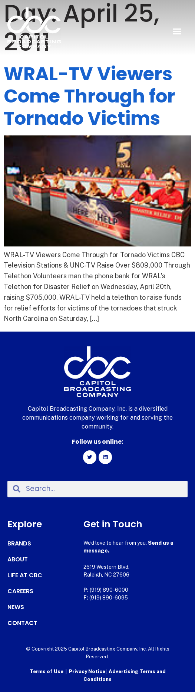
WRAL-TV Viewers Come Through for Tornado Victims (89, 96)
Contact (22, 623)
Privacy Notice (87, 671)
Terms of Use (46, 671)
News (15, 607)
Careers (20, 591)
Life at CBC (24, 575)
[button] (177, 31)
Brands (19, 543)
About (17, 559)
